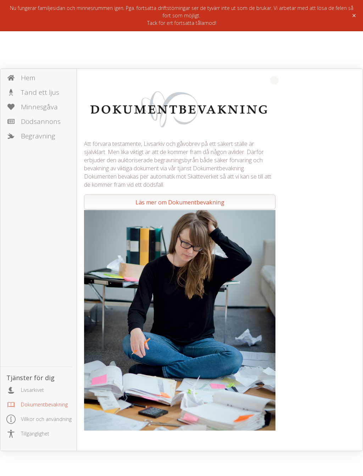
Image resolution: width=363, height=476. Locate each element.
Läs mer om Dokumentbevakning (179, 202)
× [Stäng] (354, 15)
